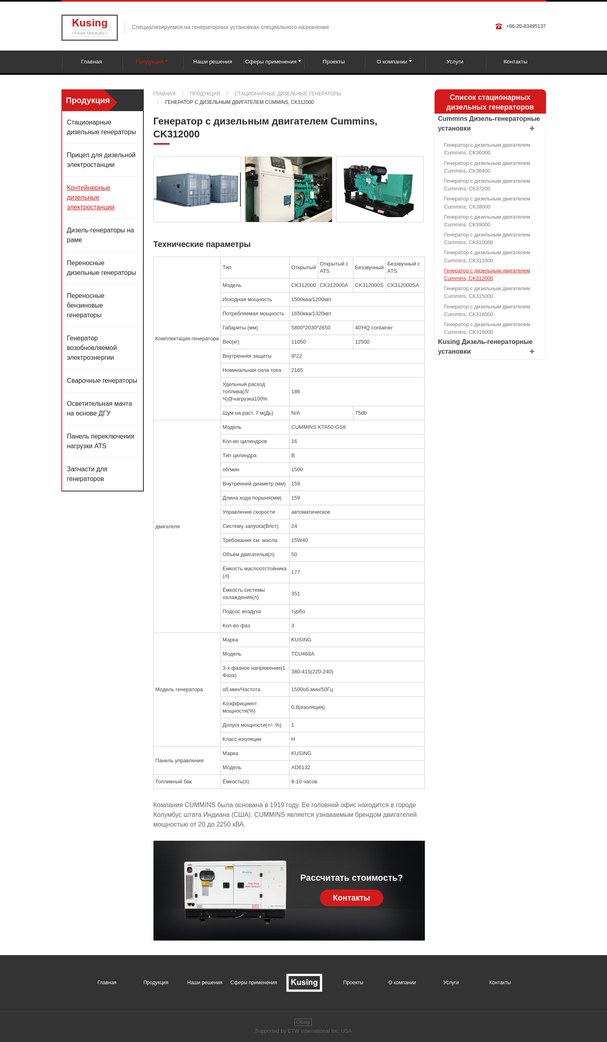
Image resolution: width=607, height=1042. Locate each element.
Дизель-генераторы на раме (100, 235)
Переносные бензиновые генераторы (86, 305)
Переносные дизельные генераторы (101, 267)
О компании (402, 982)
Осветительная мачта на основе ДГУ (99, 408)
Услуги (454, 62)
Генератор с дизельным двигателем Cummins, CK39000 (487, 221)
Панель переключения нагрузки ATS (100, 441)
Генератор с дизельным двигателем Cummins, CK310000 (487, 238)
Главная (91, 62)
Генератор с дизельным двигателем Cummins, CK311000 (487, 256)
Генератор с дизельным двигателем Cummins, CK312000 (487, 274)
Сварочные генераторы (102, 380)
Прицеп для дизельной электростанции (101, 160)
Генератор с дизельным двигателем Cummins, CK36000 (487, 149)
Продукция (205, 94)
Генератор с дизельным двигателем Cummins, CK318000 (487, 328)
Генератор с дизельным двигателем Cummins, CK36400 (487, 167)
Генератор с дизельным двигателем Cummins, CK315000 (487, 292)
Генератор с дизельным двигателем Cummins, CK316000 (487, 310)
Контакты (515, 62)
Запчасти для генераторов (87, 474)
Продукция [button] (150, 62)
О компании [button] (392, 62)
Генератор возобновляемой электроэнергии (92, 348)
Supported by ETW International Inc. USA (303, 1031)
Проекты (334, 62)
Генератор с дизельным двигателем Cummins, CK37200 (487, 185)
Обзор (303, 1022)
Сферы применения (254, 982)
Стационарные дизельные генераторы (288, 94)
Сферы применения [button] (270, 62)
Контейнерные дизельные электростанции (91, 197)
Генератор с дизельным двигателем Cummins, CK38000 (487, 202)
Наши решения (212, 62)
